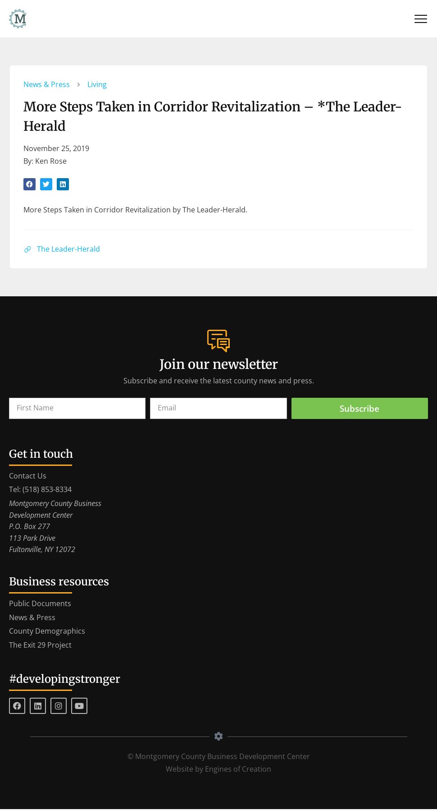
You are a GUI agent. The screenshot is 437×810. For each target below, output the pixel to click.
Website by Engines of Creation (218, 770)
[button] (30, 185)
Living (97, 85)
